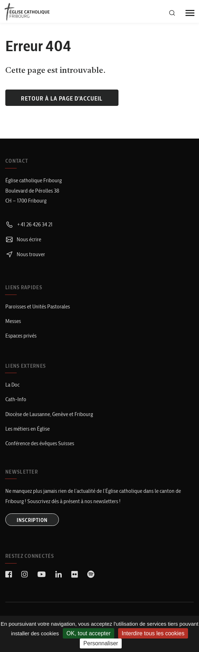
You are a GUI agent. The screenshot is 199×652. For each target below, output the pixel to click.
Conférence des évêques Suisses (39, 443)
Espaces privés (21, 335)
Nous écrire (23, 239)
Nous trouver (25, 254)
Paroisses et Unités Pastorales (37, 306)
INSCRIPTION (32, 520)
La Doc (12, 384)
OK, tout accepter (88, 633)
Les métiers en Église (27, 428)
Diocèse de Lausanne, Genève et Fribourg (49, 414)
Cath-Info (15, 399)
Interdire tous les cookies (153, 633)
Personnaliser (100, 643)
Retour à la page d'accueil (62, 98)
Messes (13, 321)
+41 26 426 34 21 (28, 224)
